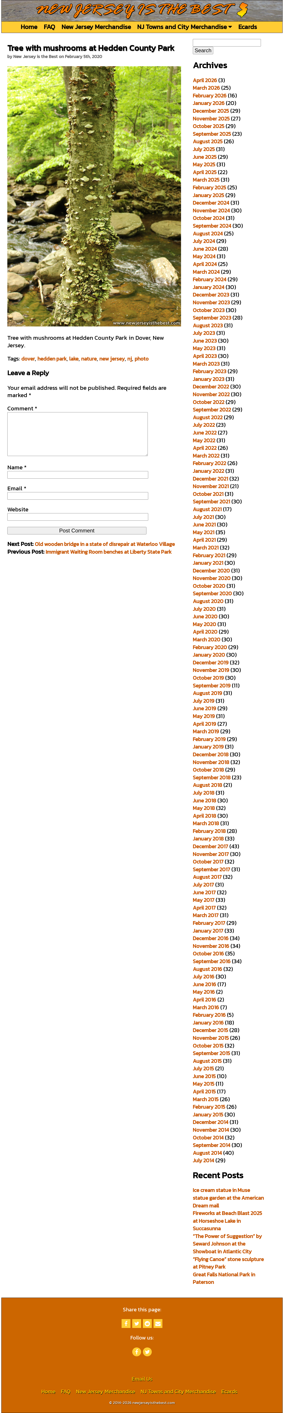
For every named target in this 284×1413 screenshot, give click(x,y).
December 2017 (210, 846)
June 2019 (204, 708)
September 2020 (212, 593)
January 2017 (208, 931)
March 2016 (206, 1007)
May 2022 (204, 440)
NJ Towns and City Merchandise (184, 26)
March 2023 (206, 364)
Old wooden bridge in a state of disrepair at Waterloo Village (105, 553)
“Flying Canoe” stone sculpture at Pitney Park (228, 1263)
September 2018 (212, 777)
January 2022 (208, 471)
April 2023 (205, 356)
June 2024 (205, 249)
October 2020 (209, 586)
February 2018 (209, 831)
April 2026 (205, 80)
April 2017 (204, 908)
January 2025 (208, 195)
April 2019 (204, 724)
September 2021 (211, 501)
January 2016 (208, 1023)
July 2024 (204, 241)
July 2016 (203, 976)
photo (142, 359)
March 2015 (206, 1099)
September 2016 (212, 961)
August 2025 (208, 141)
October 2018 (208, 770)
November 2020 (212, 578)
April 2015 (204, 1091)
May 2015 (203, 1084)
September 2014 (211, 1145)
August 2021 (207, 509)
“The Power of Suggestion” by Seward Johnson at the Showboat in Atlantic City (227, 1243)
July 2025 (204, 149)
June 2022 (205, 433)
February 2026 (210, 95)
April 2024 (205, 264)
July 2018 (203, 793)
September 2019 (212, 685)
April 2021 (204, 540)
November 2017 (211, 854)
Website (17, 518)
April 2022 (205, 448)
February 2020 (210, 647)
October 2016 (208, 953)
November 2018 (211, 762)
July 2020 (204, 609)
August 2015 (207, 1061)
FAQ (49, 26)
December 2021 (210, 479)
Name (17, 476)
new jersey (112, 359)
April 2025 (205, 172)
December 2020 (211, 571)
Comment (22, 408)
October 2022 (208, 402)
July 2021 (203, 517)
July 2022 (204, 425)
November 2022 (211, 394)
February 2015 (209, 1107)
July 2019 (203, 701)
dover (28, 359)
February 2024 (209, 279)
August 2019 (207, 693)
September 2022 (212, 409)
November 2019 (211, 670)
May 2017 (203, 900)
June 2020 (205, 616)
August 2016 (207, 969)
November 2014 (211, 1130)
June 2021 (204, 524)
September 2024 (212, 226)
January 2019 (208, 747)
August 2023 (208, 325)
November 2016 (211, 946)
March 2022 (206, 456)
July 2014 (203, 1160)
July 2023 (204, 333)
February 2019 (209, 739)
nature (89, 359)
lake (74, 359)
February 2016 (209, 1015)
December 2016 (211, 938)
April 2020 (205, 632)
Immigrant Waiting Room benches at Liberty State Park (109, 561)
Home (29, 26)
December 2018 (211, 754)
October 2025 (208, 126)
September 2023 (212, 318)
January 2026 (209, 103)
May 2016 (204, 992)
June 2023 (205, 341)
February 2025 (209, 187)
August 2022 (208, 417)
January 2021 (208, 563)
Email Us (142, 1379)
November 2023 (211, 302)
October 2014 (208, 1137)
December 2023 (211, 295)
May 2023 (204, 348)
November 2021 (211, 486)
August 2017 (207, 877)
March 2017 (206, 915)
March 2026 (206, 88)
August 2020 (208, 601)
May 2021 (203, 532)
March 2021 (206, 547)
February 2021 (209, 555)
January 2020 (209, 655)
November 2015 (211, 1038)
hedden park (52, 359)
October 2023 (209, 310)
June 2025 (205, 157)
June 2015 (204, 1076)
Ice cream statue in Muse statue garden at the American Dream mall (228, 1197)
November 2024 (211, 210)
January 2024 (208, 287)
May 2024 (204, 256)
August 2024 (208, 233)
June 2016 (204, 984)
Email (16, 497)
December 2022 (211, 386)
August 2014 (207, 1153)
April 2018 (204, 816)
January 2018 (208, 838)
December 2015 (210, 1030)
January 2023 (208, 379)
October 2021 (208, 494)
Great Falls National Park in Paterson (224, 1278)
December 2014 (210, 1122)
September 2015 (211, 1053)
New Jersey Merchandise (96, 26)
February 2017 (209, 923)
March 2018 (206, 823)
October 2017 (208, 862)
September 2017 (211, 869)
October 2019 (208, 678)
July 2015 (203, 1068)
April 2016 (204, 999)
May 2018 (204, 808)
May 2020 (204, 624)
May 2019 (204, 716)
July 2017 (203, 885)
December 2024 (211, 203)
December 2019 (211, 662)
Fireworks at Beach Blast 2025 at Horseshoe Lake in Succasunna (227, 1220)
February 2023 (209, 371)
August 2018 (207, 785)
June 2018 (204, 800)
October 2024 (209, 218)
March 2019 (206, 731)
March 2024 (206, 272)
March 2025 (206, 180)
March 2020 (206, 639)
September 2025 (212, 134)
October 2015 (208, 1046)
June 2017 (204, 892)
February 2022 (209, 463)
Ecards (247, 26)
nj (129, 359)
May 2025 (204, 164)
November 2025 (211, 118)
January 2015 (208, 1114)
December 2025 (211, 111)
